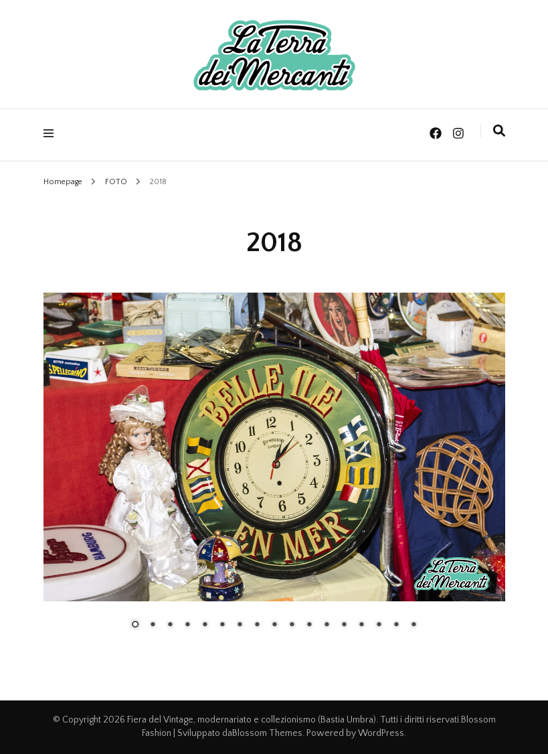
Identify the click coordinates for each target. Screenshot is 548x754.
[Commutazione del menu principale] (51, 134)
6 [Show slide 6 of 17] (222, 625)
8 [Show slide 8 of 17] (257, 625)
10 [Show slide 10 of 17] (291, 625)
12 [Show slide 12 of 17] (326, 625)
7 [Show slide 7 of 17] (239, 625)
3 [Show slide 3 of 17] (170, 625)
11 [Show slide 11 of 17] (309, 625)
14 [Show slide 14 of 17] (361, 625)
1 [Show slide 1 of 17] (135, 625)
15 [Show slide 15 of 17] (378, 625)
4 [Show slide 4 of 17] (187, 625)
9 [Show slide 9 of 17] (274, 625)
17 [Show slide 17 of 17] (413, 625)
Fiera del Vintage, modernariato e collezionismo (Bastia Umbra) (251, 719)
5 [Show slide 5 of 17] (204, 625)
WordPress (381, 733)
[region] (274, 471)
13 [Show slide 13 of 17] (344, 625)
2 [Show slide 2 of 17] (152, 625)
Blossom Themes (267, 733)
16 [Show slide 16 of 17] (396, 625)
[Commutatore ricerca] (499, 131)
